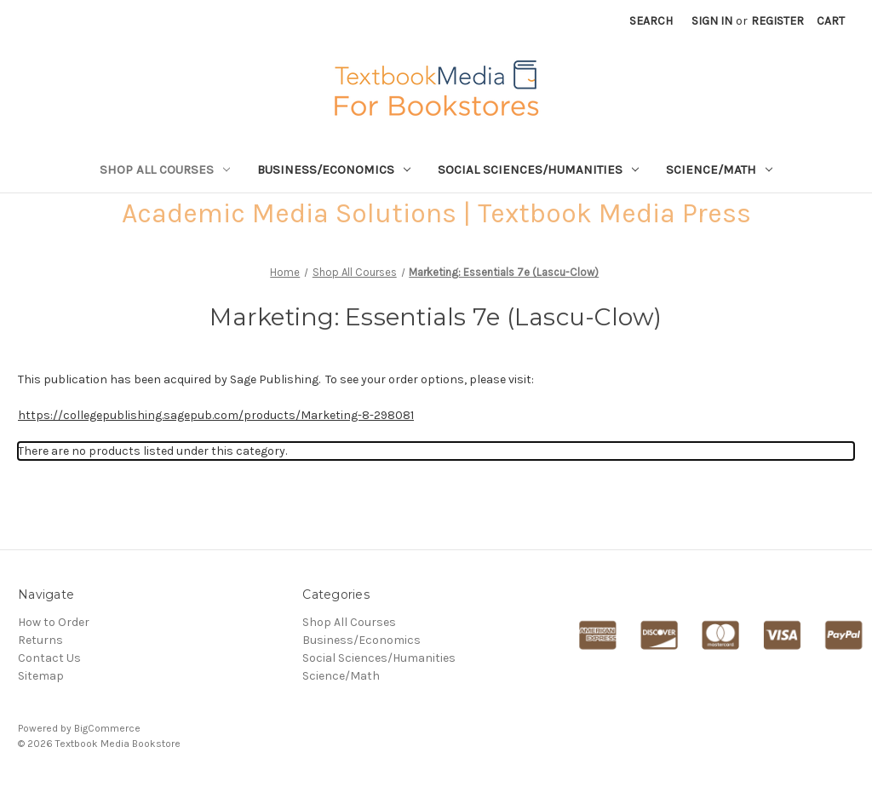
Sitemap (41, 676)
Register (777, 21)
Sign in (711, 21)
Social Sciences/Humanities (538, 169)
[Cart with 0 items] (830, 21)
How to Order (53, 622)
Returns (40, 640)
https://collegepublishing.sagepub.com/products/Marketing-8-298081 (216, 415)
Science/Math (719, 169)
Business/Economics (333, 169)
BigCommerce (107, 728)
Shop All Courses (165, 169)
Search (651, 21)
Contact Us (49, 658)
